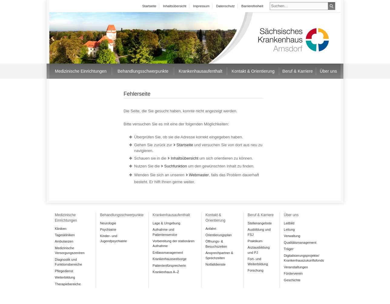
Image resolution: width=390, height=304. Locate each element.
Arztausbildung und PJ (259, 250)
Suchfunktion (174, 166)
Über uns (328, 71)
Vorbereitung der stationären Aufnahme (174, 243)
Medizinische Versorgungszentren (69, 250)
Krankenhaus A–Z (166, 272)
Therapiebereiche (68, 284)
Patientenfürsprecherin (169, 265)
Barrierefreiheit (252, 6)
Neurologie (108, 223)
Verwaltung (292, 236)
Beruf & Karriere (298, 71)
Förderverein (293, 273)
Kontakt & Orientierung (253, 71)
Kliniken (60, 228)
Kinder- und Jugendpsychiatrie (113, 238)
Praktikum (255, 241)
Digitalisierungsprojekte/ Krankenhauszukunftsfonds (304, 258)
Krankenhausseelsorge (170, 259)
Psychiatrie (108, 229)
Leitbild (289, 223)
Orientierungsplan (218, 235)
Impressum (201, 6)
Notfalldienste (215, 264)
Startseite (149, 6)
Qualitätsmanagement (300, 242)
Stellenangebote (260, 223)
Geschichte (292, 280)
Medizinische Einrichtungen (80, 71)
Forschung (255, 270)
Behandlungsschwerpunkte (142, 71)
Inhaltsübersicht (174, 6)
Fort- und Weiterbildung (258, 261)
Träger (288, 249)
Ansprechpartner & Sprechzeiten (219, 255)
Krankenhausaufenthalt (200, 71)
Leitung (289, 229)
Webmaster (197, 175)
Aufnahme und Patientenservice (165, 232)
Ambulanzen (64, 241)
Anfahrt (210, 228)
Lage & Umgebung (166, 223)
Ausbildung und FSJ (259, 232)
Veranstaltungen (296, 267)
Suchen (331, 6)
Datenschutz (225, 6)
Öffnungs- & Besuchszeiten (216, 244)
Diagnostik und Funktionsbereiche (68, 262)
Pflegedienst (64, 271)
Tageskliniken (65, 235)
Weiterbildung (65, 277)
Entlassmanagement (168, 252)
